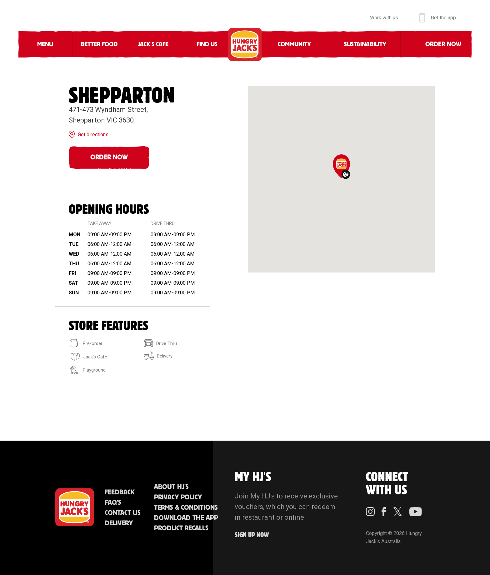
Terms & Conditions (186, 507)
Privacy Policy (178, 497)
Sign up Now (252, 535)
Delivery (119, 523)
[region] (341, 179)
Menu (45, 44)
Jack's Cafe (153, 44)
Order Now (109, 157)
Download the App (186, 518)
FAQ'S (113, 502)
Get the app (443, 18)
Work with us (384, 18)
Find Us (207, 44)
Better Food (99, 44)
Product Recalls (181, 528)
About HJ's (171, 487)
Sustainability (365, 44)
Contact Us (123, 513)
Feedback (120, 492)
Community (294, 44)
